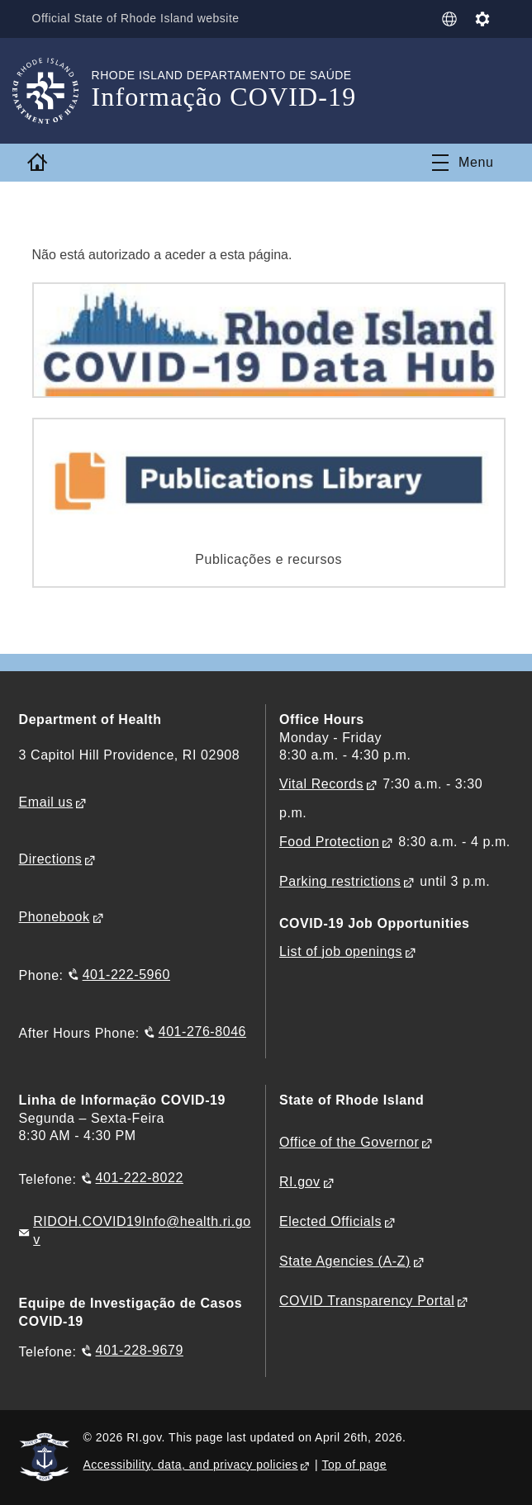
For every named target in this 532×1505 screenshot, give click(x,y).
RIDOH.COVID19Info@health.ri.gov (141, 1230)
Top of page (354, 1464)
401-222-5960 (126, 975)
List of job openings (340, 951)
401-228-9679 (139, 1350)
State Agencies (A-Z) (345, 1261)
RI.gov (300, 1182)
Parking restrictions (340, 881)
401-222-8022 (139, 1178)
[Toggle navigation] (462, 162)
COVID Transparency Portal (366, 1301)
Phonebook (54, 917)
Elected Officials (330, 1221)
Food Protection (329, 842)
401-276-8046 (202, 1032)
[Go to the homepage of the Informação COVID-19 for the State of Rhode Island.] (55, 91)
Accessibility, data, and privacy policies (190, 1464)
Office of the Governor (349, 1142)
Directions (51, 859)
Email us (46, 802)
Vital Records (321, 784)
